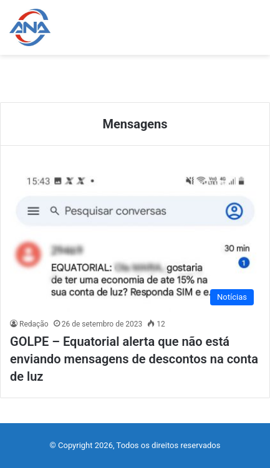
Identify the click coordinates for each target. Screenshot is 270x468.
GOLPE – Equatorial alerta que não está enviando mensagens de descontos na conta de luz (134, 359)
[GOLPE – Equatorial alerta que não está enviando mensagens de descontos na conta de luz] (135, 241)
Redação (34, 324)
